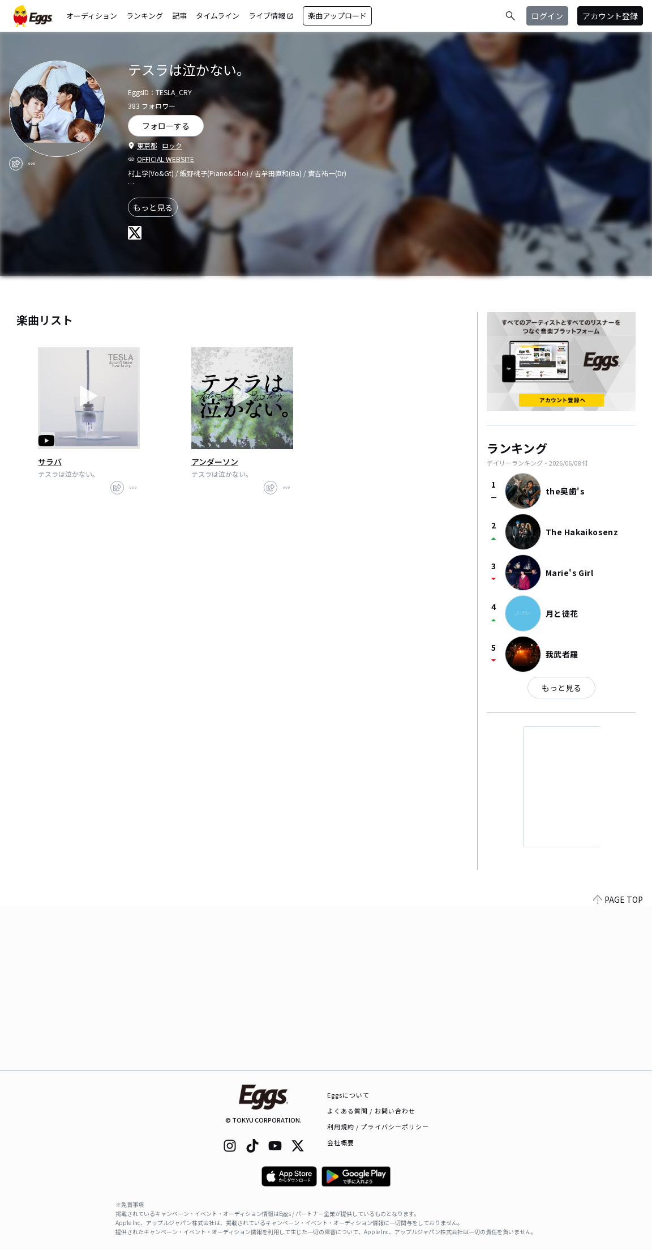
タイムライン (217, 15)
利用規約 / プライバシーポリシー (378, 1126)
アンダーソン (214, 461)
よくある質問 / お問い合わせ (371, 1110)
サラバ (50, 461)
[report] (31, 163)
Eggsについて (348, 1094)
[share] (16, 163)
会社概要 (340, 1142)
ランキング (144, 15)
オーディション (91, 15)
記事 (179, 15)
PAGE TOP (618, 1063)
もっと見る (153, 207)
